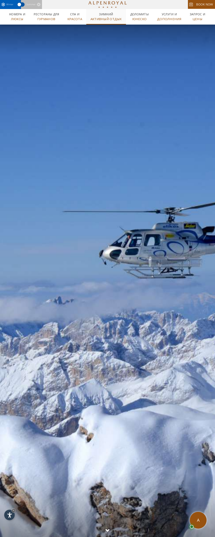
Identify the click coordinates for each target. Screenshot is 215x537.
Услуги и (169, 16)
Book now (201, 4)
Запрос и (197, 16)
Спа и (74, 16)
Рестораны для (46, 16)
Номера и (17, 16)
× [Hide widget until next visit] (13, 510)
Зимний (106, 16)
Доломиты (139, 16)
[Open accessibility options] (9, 515)
